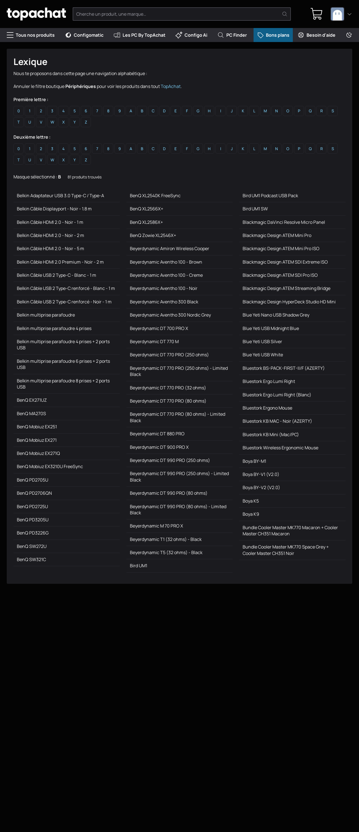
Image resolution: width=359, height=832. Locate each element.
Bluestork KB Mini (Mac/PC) (271, 434)
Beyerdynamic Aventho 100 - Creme (166, 275)
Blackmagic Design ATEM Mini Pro (277, 235)
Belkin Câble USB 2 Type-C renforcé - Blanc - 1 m (66, 288)
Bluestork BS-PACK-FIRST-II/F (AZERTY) (284, 368)
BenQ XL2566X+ (146, 209)
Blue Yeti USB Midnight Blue (271, 328)
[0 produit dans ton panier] (317, 14)
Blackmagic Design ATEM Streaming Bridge (286, 288)
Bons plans (273, 35)
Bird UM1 (138, 566)
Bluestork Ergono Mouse (267, 408)
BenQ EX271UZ (32, 400)
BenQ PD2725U (32, 506)
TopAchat (171, 86)
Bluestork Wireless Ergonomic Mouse (280, 448)
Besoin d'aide (316, 35)
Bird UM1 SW (255, 209)
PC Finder (232, 35)
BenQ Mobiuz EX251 (37, 427)
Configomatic (84, 35)
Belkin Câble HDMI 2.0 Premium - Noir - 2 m (60, 262)
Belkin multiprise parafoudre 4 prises (54, 328)
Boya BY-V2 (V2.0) (261, 487)
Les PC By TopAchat (139, 35)
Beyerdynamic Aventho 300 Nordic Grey (170, 315)
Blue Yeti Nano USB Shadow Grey (276, 315)
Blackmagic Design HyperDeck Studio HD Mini (289, 302)
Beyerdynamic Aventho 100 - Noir (163, 288)
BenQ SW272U (32, 546)
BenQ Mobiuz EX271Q (38, 453)
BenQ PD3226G (33, 533)
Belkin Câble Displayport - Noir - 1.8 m (54, 209)
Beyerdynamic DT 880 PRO (157, 434)
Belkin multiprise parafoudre (46, 315)
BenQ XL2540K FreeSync (155, 195)
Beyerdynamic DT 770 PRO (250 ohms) (169, 355)
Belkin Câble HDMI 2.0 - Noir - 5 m (50, 248)
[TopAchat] (36, 14)
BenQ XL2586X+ (146, 222)
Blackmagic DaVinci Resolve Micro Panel (284, 222)
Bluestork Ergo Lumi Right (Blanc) (277, 395)
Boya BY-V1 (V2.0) (261, 474)
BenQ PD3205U (33, 520)
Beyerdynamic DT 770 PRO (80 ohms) (168, 401)
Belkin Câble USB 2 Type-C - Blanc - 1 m (56, 275)
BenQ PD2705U (32, 480)
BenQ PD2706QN (34, 493)
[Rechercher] (285, 14)
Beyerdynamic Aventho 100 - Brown (166, 262)
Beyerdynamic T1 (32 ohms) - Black (166, 539)
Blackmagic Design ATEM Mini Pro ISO (281, 248)
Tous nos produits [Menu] (31, 35)
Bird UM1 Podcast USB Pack (270, 195)
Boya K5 (251, 501)
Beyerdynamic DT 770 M (154, 341)
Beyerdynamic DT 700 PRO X (159, 328)
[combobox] (341, 14)
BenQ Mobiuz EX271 (37, 440)
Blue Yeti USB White (263, 355)
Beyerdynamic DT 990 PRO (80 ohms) (169, 493)
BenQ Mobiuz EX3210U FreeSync (50, 466)
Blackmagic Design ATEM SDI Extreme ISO (285, 262)
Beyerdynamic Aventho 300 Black (164, 302)
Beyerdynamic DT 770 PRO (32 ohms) (168, 388)
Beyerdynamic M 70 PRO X (156, 526)
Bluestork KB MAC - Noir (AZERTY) (277, 421)
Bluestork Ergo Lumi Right (269, 381)
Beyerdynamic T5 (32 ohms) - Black (166, 552)
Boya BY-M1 (254, 461)
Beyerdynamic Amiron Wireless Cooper (169, 248)
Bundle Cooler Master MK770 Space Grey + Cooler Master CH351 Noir (286, 550)
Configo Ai (191, 35)
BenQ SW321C (31, 559)
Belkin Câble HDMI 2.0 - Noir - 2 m (50, 235)
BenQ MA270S (31, 413)
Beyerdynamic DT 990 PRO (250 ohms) (170, 460)
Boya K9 (251, 514)
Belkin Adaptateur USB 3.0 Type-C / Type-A (60, 195)
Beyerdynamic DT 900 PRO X (159, 447)
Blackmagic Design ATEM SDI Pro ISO (280, 275)
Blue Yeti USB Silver (262, 341)
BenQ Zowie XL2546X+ (153, 235)
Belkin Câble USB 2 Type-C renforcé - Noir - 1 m (64, 302)
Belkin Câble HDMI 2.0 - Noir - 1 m (50, 222)
